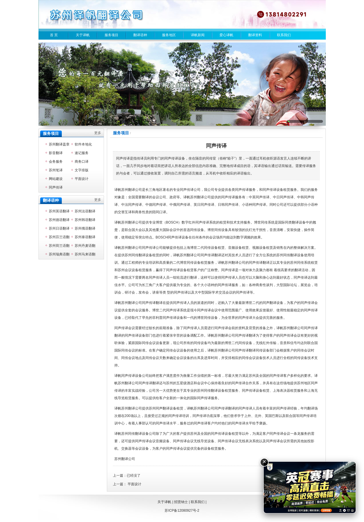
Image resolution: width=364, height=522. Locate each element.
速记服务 (81, 153)
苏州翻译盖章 (59, 144)
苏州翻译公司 (124, 459)
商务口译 (81, 162)
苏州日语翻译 (59, 228)
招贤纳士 (181, 502)
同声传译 (56, 187)
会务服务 (56, 162)
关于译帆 (83, 35)
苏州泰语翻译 (85, 237)
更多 (97, 133)
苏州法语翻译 (85, 211)
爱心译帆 (226, 35)
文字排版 (81, 170)
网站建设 (56, 179)
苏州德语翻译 (59, 220)
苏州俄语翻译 (85, 228)
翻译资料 (255, 35)
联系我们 (284, 35)
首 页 (54, 35)
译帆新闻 (198, 35)
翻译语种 (140, 35)
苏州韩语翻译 (85, 220)
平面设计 (134, 484)
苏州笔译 (56, 170)
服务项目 (111, 35)
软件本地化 (83, 144)
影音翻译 (56, 153)
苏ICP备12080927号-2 (182, 511)
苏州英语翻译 (59, 211)
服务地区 (169, 35)
